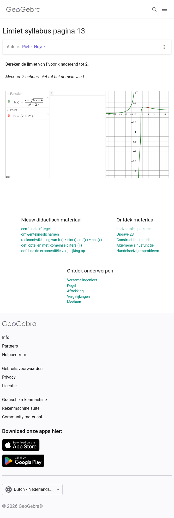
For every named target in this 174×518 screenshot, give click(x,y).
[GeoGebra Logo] (23, 9)
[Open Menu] (164, 9)
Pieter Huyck (34, 46)
